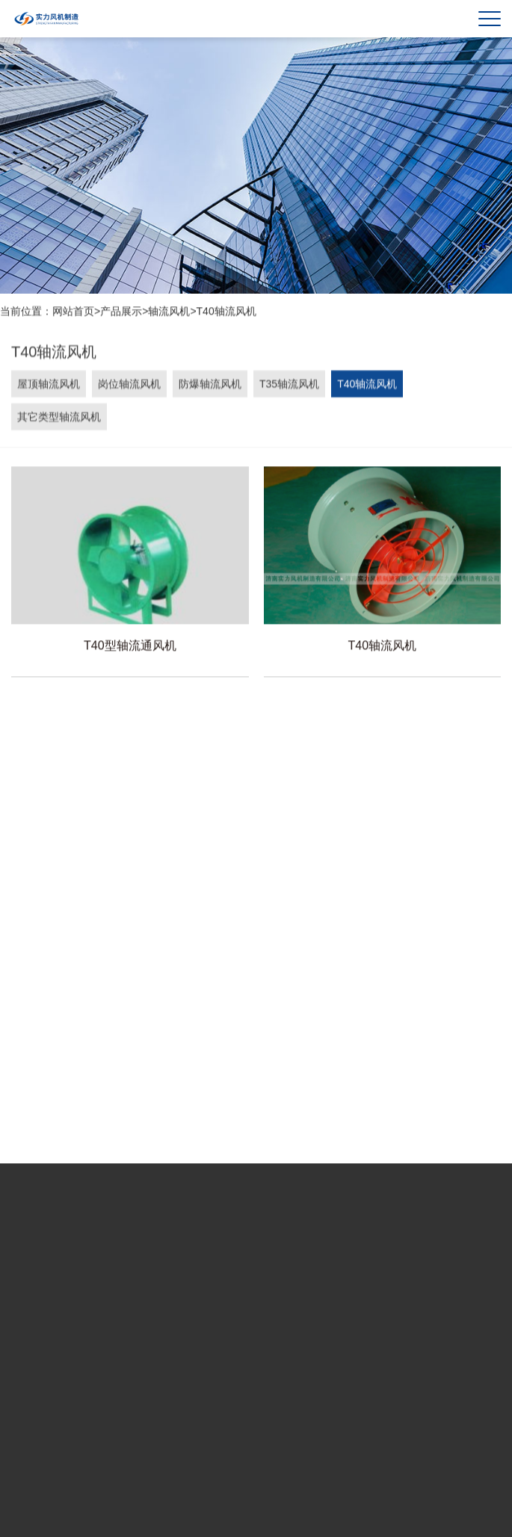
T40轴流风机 (226, 312)
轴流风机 (169, 312)
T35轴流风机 (289, 386)
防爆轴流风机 (210, 386)
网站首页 (73, 312)
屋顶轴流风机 (48, 386)
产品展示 (121, 312)
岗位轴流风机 (129, 386)
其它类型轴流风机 (59, 418)
